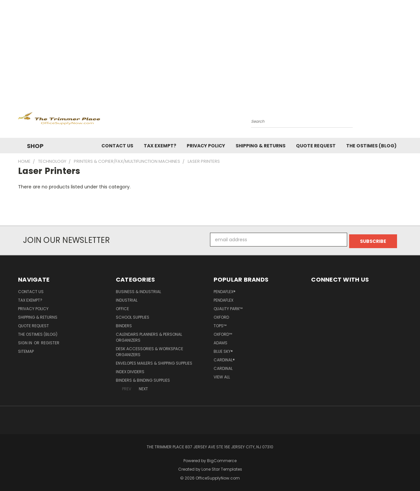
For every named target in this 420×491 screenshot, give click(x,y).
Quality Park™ (228, 307)
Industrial (126, 298)
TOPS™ (220, 324)
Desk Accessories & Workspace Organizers (149, 350)
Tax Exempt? (160, 145)
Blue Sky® (223, 349)
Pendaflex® (225, 290)
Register (50, 341)
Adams (220, 341)
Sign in (25, 341)
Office (122, 307)
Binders (124, 324)
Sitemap (26, 349)
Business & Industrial (138, 290)
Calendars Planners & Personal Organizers (149, 335)
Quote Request (316, 145)
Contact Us (117, 145)
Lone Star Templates (221, 468)
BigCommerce (222, 459)
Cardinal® (224, 358)
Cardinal (223, 367)
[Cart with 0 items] (400, 120)
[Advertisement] (210, 49)
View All (222, 375)
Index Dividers (130, 370)
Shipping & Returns (260, 145)
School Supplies (132, 315)
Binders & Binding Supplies (143, 378)
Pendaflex (223, 298)
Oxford (221, 315)
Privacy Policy (206, 145)
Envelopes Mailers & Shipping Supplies (154, 361)
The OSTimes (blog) (371, 145)
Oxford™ (223, 332)
